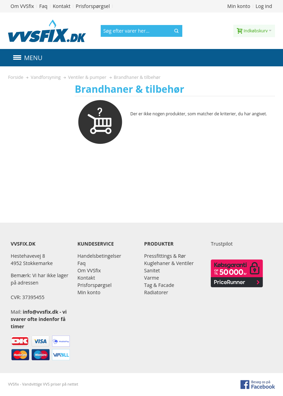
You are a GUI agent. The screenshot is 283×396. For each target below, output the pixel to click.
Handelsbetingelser (99, 256)
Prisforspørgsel (93, 6)
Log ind (264, 6)
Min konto (238, 6)
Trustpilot (222, 243)
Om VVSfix (22, 6)
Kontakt (61, 6)
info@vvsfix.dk (40, 311)
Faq (43, 6)
